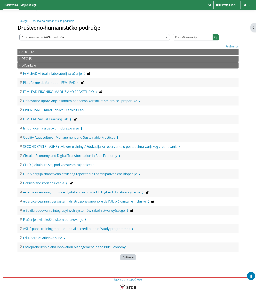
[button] (210, 16)
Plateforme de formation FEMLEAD (49, 94)
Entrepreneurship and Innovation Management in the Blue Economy (74, 258)
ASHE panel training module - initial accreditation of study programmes (76, 240)
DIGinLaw (28, 77)
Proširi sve (232, 58)
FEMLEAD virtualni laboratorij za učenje (52, 85)
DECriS (26, 70)
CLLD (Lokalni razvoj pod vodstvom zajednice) (57, 176)
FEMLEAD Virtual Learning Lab (45, 130)
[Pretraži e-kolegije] (193, 49)
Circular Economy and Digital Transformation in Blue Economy (70, 167)
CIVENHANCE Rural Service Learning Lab (53, 121)
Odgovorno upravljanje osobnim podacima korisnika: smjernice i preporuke (80, 112)
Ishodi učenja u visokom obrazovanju (51, 139)
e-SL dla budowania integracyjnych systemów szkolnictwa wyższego (74, 222)
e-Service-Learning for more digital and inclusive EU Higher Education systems (81, 203)
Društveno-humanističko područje (53, 32)
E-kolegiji (22, 32)
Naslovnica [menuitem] (11, 16)
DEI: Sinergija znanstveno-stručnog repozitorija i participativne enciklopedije (80, 185)
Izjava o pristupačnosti (128, 291)
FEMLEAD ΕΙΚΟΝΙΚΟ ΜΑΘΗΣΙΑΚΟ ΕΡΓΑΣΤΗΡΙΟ (58, 103)
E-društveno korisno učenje (43, 194)
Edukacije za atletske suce (42, 249)
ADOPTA (27, 63)
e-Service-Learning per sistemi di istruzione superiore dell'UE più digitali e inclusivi (84, 213)
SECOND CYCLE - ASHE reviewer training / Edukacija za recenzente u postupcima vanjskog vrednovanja (100, 158)
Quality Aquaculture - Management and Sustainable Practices (69, 149)
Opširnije (128, 269)
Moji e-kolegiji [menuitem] (28, 16)
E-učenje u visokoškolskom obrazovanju (53, 231)
